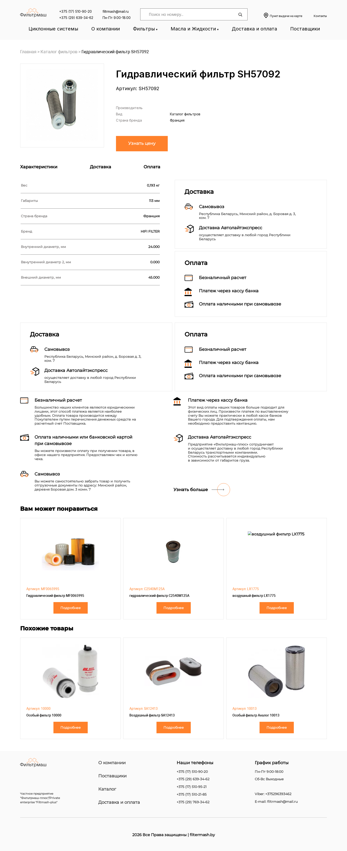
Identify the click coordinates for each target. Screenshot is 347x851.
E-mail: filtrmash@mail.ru (276, 802)
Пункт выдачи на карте (286, 16)
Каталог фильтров (58, 51)
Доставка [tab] (100, 167)
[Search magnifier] (240, 14)
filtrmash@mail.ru (116, 11)
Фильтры (144, 29)
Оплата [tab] (152, 167)
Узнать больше (191, 489)
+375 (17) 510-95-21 (192, 787)
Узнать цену (142, 143)
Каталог (107, 789)
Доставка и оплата (254, 29)
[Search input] (193, 14)
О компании (105, 29)
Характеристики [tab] (38, 167)
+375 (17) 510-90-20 (75, 11)
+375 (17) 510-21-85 (192, 794)
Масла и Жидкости (193, 29)
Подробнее (70, 608)
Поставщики (305, 29)
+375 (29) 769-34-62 (193, 802)
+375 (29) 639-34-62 (76, 18)
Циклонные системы (53, 29)
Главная (28, 51)
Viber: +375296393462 (273, 794)
